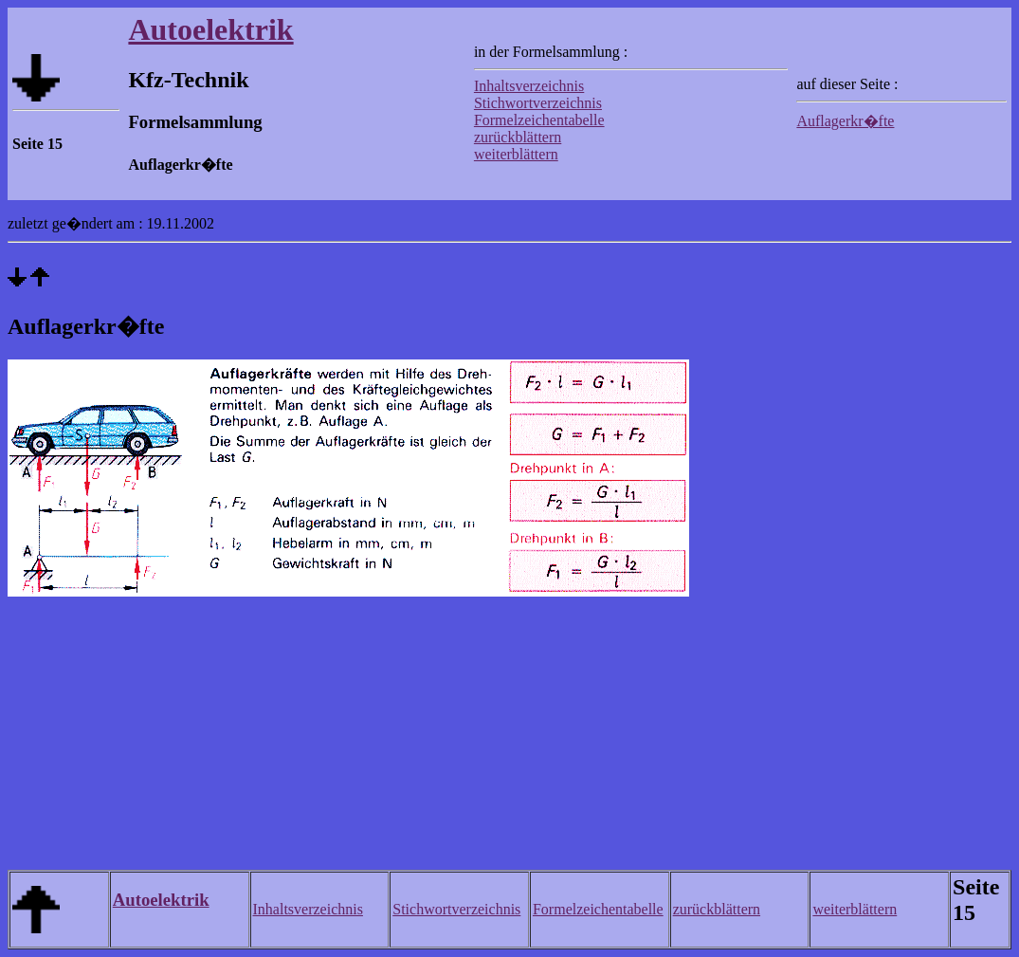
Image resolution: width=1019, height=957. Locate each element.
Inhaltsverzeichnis (529, 86)
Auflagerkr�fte (845, 121)
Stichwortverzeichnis (538, 103)
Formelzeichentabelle (539, 120)
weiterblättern (516, 154)
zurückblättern (517, 137)
